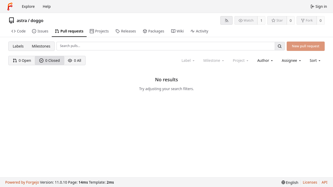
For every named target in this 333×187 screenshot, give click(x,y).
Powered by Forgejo (22, 182)
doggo (36, 20)
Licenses (310, 182)
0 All (74, 60)
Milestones (41, 46)
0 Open (22, 60)
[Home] (10, 6)
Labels (18, 46)
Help (47, 6)
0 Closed (49, 60)
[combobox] (265, 60)
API (324, 182)
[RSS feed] (226, 20)
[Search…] (280, 46)
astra (22, 20)
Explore (28, 6)
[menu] (315, 60)
